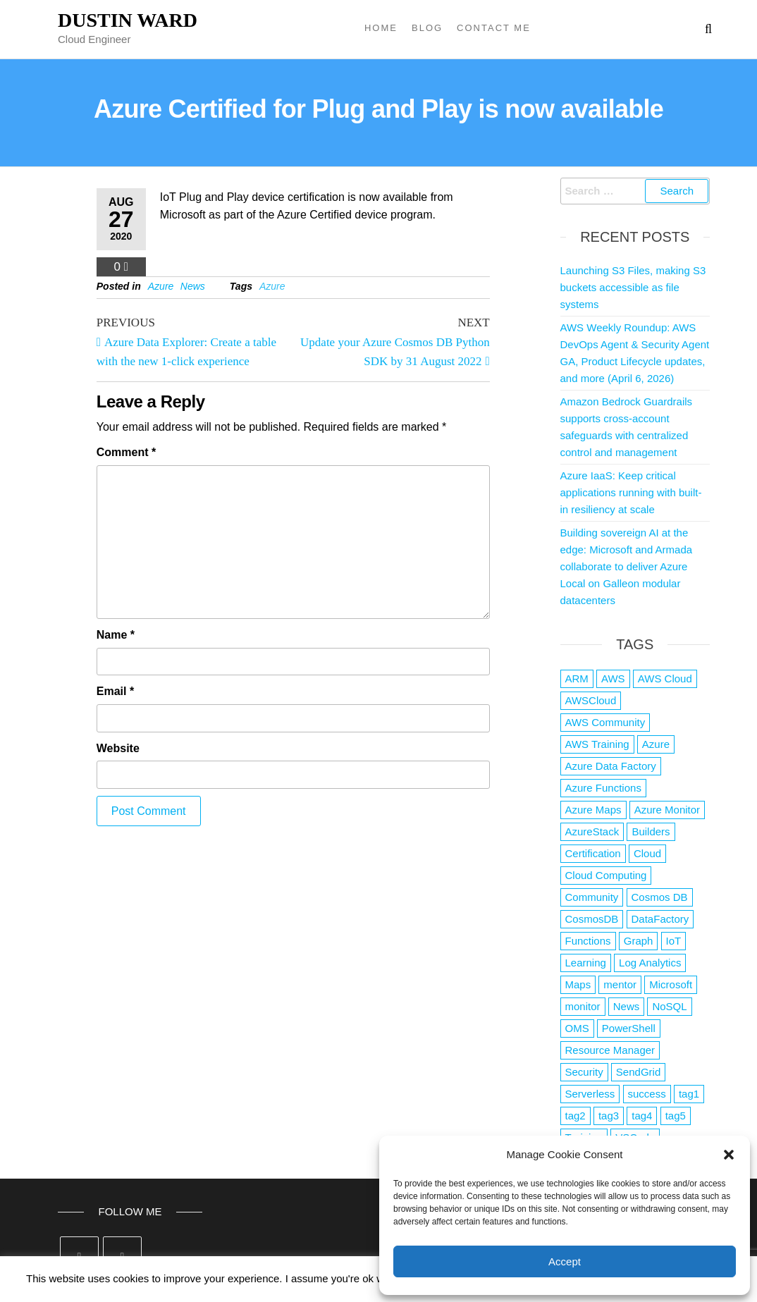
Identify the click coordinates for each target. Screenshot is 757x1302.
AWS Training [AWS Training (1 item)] (597, 744)
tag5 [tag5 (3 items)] (675, 1116)
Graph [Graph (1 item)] (638, 941)
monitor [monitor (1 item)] (583, 1006)
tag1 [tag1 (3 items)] (689, 1094)
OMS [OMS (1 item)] (577, 1028)
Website (118, 748)
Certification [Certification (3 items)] (593, 853)
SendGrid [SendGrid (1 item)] (638, 1072)
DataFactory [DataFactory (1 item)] (660, 919)
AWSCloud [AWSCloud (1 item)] (591, 700)
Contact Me (494, 28)
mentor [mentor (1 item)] (619, 984)
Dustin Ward (127, 20)
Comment (126, 452)
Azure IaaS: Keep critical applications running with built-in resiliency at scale (631, 492)
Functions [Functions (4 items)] (588, 941)
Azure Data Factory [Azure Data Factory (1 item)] (610, 766)
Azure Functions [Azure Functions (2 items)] (603, 788)
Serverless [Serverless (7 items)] (590, 1094)
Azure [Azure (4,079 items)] (656, 744)
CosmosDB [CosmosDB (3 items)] (592, 919)
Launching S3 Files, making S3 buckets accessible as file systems (633, 287)
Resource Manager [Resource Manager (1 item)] (610, 1050)
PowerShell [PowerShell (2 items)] (629, 1028)
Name (116, 635)
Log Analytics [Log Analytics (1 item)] (650, 963)
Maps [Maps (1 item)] (578, 984)
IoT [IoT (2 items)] (674, 941)
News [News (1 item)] (626, 1006)
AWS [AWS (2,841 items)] (613, 678)
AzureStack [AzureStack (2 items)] (592, 831)
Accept (564, 1261)
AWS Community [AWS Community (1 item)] (605, 722)
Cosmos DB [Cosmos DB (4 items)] (660, 897)
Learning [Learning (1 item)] (585, 963)
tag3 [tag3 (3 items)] (608, 1116)
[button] (729, 1155)
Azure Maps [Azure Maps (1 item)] (593, 810)
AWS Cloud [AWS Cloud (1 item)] (665, 678)
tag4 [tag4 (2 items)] (642, 1116)
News (192, 286)
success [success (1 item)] (647, 1094)
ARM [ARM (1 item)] (577, 678)
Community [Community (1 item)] (592, 897)
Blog (427, 28)
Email (115, 691)
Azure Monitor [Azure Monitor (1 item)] (667, 810)
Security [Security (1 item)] (584, 1072)
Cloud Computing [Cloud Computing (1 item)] (606, 875)
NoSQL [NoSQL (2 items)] (669, 1006)
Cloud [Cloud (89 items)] (647, 853)
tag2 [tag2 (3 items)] (575, 1116)
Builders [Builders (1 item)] (651, 831)
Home (381, 28)
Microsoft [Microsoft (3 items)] (670, 984)
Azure (161, 286)
